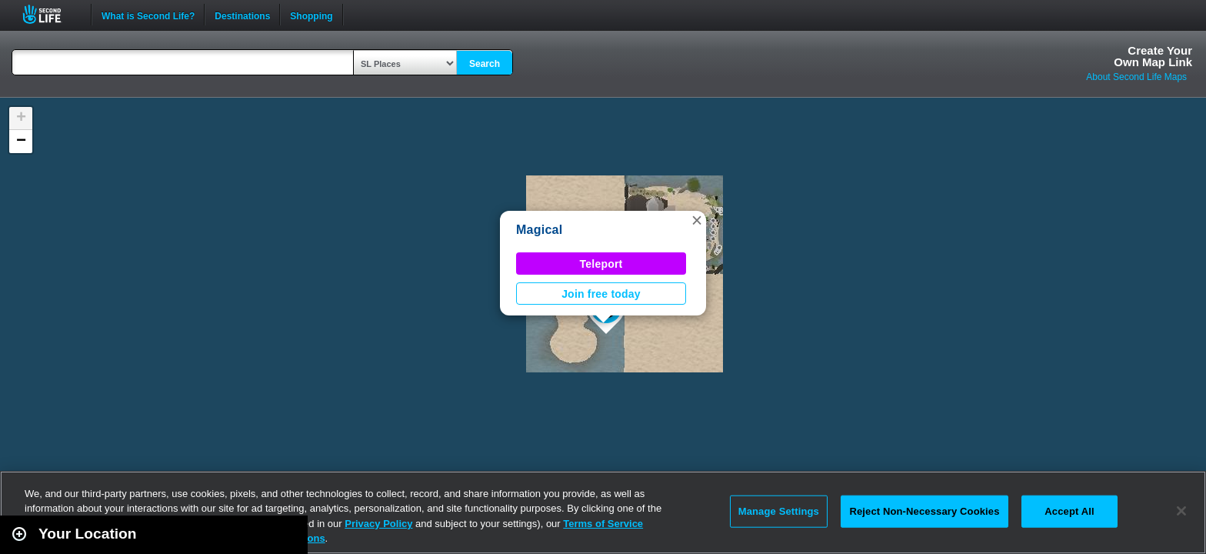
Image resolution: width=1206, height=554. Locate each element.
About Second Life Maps (1136, 77)
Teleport (601, 264)
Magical (539, 229)
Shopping (311, 14)
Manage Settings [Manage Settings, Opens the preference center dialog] (778, 511)
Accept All (1069, 511)
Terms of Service (603, 523)
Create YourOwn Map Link (1153, 56)
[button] (697, 220)
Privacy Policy (378, 523)
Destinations (242, 14)
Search (484, 63)
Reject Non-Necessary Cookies (924, 511)
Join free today (601, 294)
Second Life (50, 14)
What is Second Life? (148, 14)
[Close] (1181, 511)
